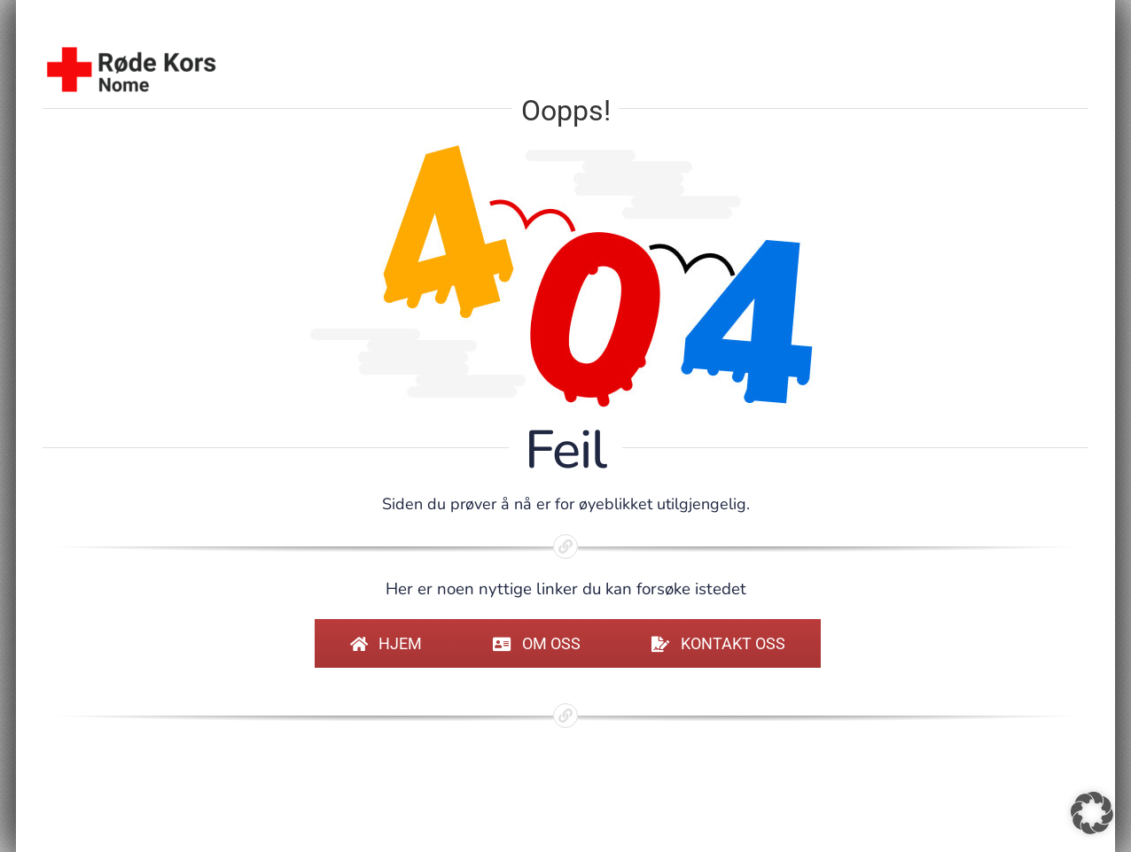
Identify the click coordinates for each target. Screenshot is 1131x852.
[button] (1092, 813)
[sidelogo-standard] (131, 51)
